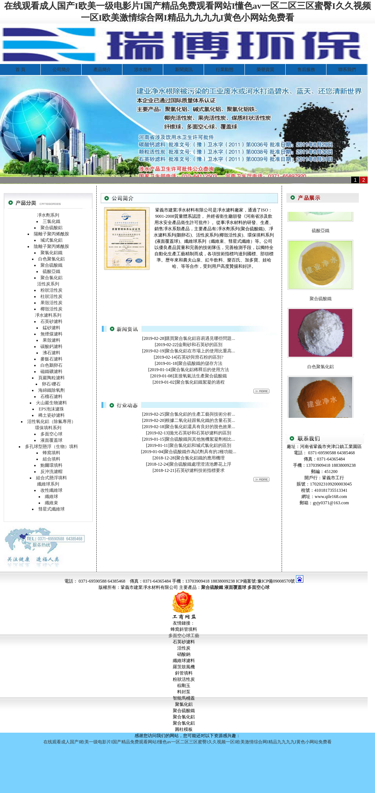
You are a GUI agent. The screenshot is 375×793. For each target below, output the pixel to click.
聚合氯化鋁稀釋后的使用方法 (200, 369)
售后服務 (306, 69)
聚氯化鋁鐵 (51, 252)
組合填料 (51, 459)
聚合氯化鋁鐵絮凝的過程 (200, 382)
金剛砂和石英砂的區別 (200, 344)
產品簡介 (102, 69)
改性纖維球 (51, 490)
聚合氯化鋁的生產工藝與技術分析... (200, 414)
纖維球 (51, 496)
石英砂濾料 (51, 321)
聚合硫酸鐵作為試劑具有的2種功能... (200, 451)
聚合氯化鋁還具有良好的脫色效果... (200, 426)
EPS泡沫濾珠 (51, 409)
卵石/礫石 (51, 384)
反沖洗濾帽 (51, 471)
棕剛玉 (183, 685)
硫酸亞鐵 (51, 271)
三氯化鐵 (51, 221)
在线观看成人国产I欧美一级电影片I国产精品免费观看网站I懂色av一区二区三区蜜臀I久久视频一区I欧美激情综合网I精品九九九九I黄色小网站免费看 (187, 741)
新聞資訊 (184, 69)
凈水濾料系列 (48, 315)
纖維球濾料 (184, 660)
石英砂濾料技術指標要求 (200, 470)
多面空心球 (51, 434)
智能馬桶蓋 (184, 698)
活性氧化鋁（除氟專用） (51, 421)
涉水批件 (143, 69)
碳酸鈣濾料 (51, 346)
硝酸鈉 (183, 654)
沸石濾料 (51, 352)
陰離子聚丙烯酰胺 (51, 246)
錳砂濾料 (51, 327)
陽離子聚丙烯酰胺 (51, 234)
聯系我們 (347, 69)
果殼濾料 (51, 340)
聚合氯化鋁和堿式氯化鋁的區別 (200, 445)
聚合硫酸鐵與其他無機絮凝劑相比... (200, 439)
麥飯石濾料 (51, 359)
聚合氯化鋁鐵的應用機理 (200, 457)
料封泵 (183, 691)
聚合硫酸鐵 (51, 265)
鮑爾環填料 (51, 465)
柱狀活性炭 (51, 296)
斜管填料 (184, 673)
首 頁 (20, 69)
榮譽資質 (265, 69)
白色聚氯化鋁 (51, 259)
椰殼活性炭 (51, 309)
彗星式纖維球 (51, 509)
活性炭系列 (48, 284)
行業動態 (224, 69)
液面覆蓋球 (51, 440)
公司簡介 (61, 69)
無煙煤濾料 (51, 334)
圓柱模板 (184, 729)
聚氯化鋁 (184, 704)
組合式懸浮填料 (51, 477)
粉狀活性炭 (51, 290)
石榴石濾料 (51, 396)
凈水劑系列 (48, 215)
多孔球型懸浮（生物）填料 (51, 446)
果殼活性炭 (51, 302)
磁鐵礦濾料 (51, 371)
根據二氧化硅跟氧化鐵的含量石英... (200, 420)
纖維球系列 (48, 484)
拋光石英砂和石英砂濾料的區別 (200, 432)
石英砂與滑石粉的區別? (200, 357)
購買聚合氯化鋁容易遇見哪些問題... (200, 338)
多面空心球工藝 (183, 635)
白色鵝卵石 (51, 365)
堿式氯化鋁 (51, 240)
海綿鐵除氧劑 (51, 390)
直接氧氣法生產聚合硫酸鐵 (200, 375)
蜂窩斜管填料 (184, 629)
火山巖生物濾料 (51, 402)
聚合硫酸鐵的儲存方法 (200, 363)
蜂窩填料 (51, 452)
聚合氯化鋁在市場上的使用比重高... (200, 350)
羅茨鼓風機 (184, 666)
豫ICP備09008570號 (276, 581)
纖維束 (51, 502)
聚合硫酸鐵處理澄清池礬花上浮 (200, 464)
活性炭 (183, 648)
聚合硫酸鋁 (51, 227)
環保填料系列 (48, 427)
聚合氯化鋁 (51, 277)
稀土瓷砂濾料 (51, 415)
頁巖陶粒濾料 (51, 377)
